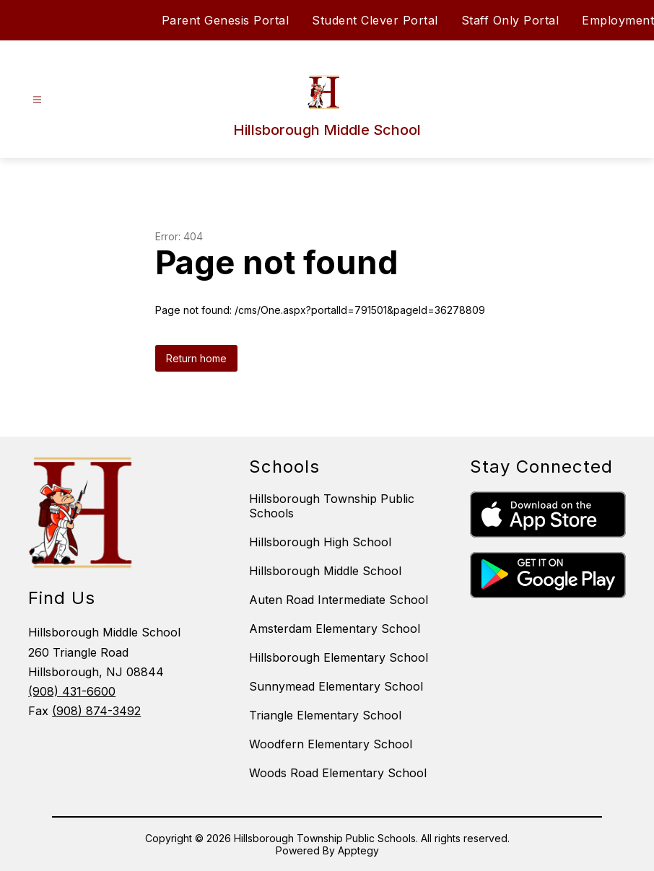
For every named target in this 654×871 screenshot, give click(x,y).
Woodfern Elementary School (330, 744)
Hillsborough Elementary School (338, 657)
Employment (618, 20)
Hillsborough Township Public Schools (331, 505)
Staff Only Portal (510, 20)
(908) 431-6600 (71, 691)
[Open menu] (37, 100)
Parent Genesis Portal (225, 20)
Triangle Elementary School (325, 715)
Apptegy (358, 850)
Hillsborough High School (320, 542)
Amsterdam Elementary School (334, 628)
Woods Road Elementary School (338, 773)
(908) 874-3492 (96, 711)
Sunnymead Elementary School (336, 686)
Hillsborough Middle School (325, 571)
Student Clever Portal (375, 20)
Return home (196, 358)
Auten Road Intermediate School (338, 599)
